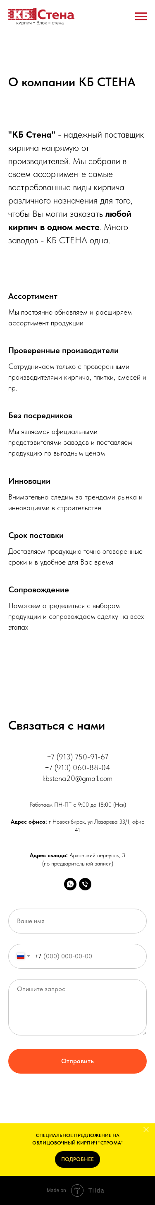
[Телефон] (85, 884)
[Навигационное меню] (141, 16)
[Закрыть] (146, 1129)
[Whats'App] (70, 884)
